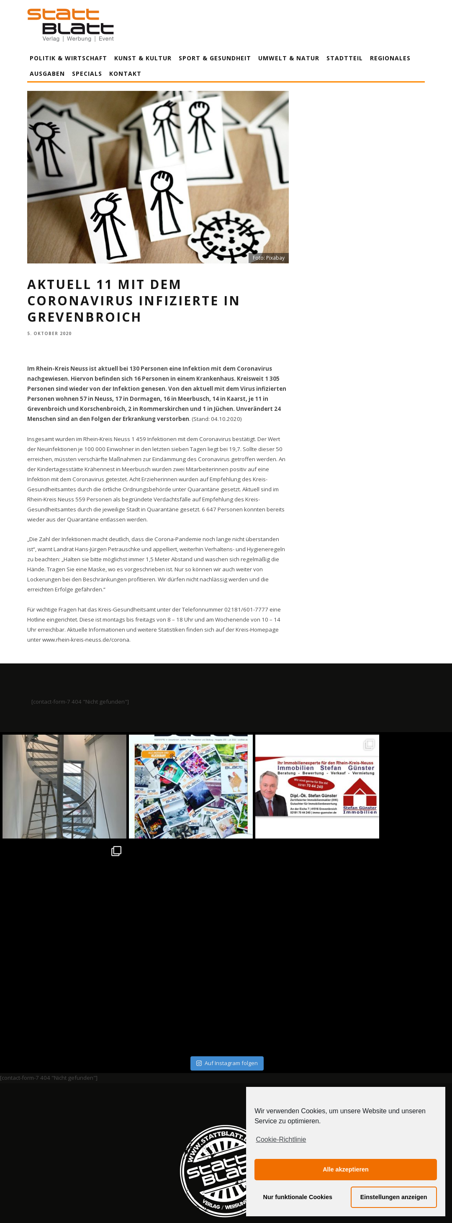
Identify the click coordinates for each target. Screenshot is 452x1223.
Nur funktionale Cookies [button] (298, 1197)
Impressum (136, 1138)
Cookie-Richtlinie (281, 1139)
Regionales (390, 58)
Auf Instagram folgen (227, 956)
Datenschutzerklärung (227, 1138)
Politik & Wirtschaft (68, 58)
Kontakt (125, 73)
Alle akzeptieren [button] (346, 1169)
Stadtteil (344, 58)
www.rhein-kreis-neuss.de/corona (85, 639)
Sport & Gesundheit (215, 58)
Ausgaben (47, 73)
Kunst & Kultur (143, 58)
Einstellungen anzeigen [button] (393, 1197)
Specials (87, 73)
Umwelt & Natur (288, 58)
